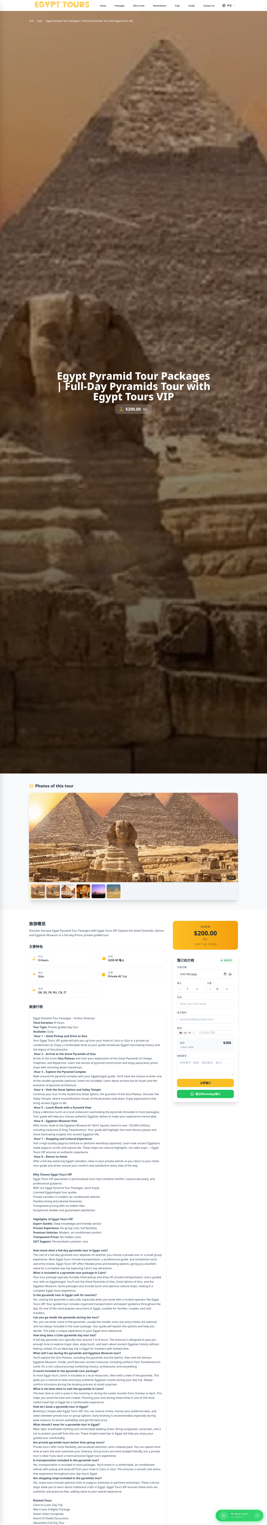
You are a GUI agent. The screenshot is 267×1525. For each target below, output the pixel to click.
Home (103, 5)
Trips (177, 5)
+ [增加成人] (197, 989)
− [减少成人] (180, 989)
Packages (119, 5)
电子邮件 (182, 1012)
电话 (179, 1028)
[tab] (38, 891)
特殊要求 (182, 1055)
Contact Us (209, 5)
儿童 (209, 983)
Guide (191, 5)
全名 (179, 997)
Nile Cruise (138, 5)
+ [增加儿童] (227, 989)
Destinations (159, 5)
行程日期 (182, 967)
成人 (179, 983)
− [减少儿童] (210, 989)
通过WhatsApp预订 (205, 1094)
